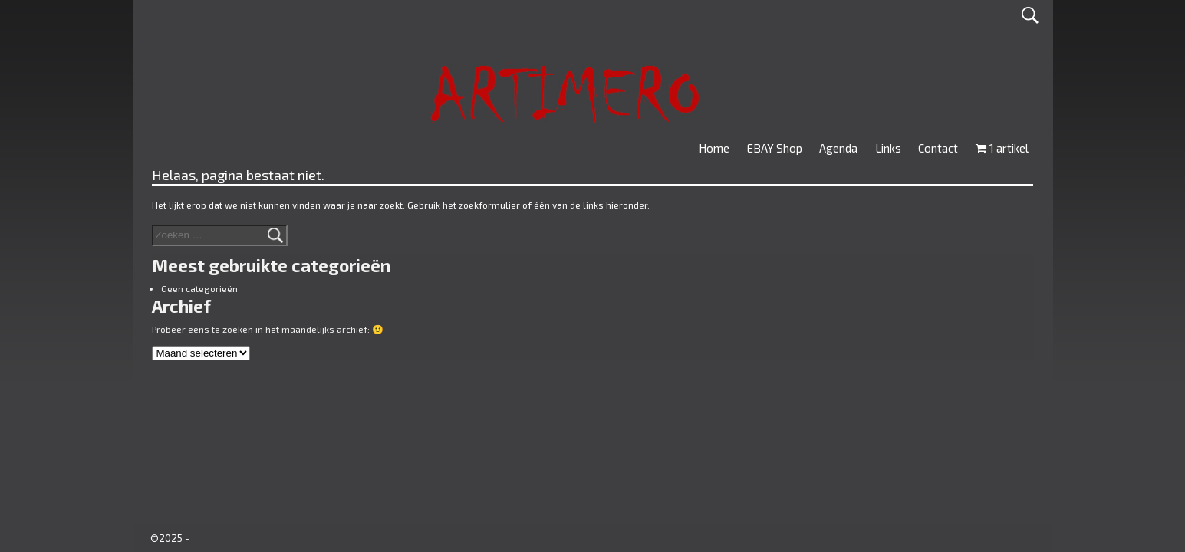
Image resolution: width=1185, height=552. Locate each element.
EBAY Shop (774, 148)
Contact (938, 148)
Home (714, 148)
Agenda (838, 148)
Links (888, 148)
